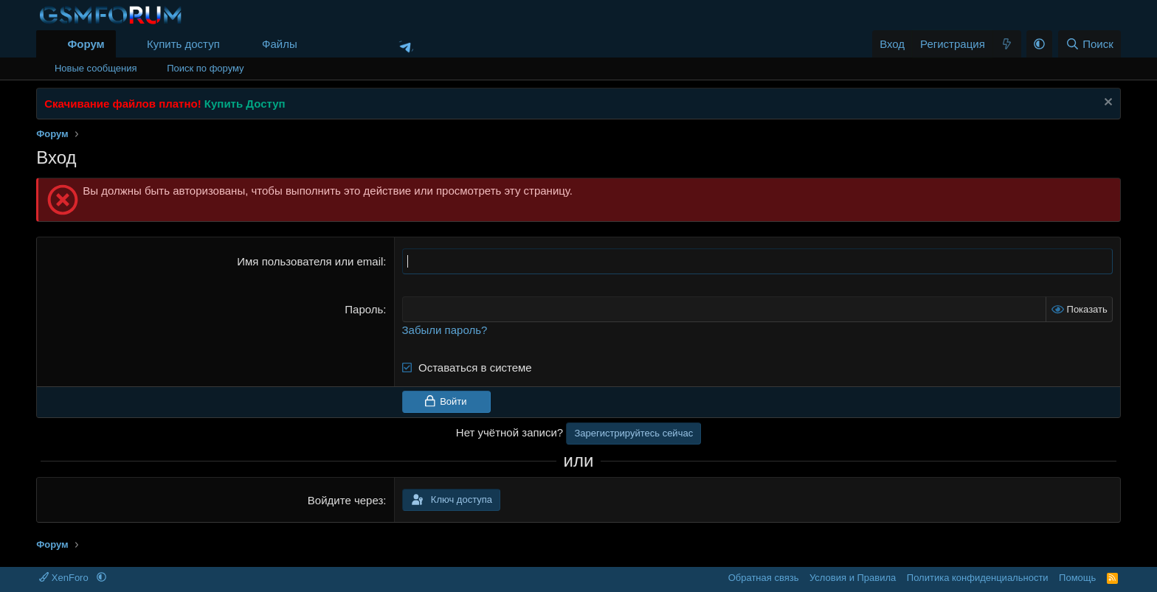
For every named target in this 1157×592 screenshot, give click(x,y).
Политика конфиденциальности (978, 577)
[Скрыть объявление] (1106, 103)
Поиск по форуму (205, 68)
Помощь (1077, 577)
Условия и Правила (852, 577)
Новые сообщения (96, 68)
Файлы (279, 44)
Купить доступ (183, 44)
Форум (85, 44)
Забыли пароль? (445, 330)
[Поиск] (1089, 44)
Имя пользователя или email (310, 261)
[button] (309, 44)
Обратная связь (763, 577)
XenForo (65, 577)
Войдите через (345, 500)
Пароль (364, 309)
